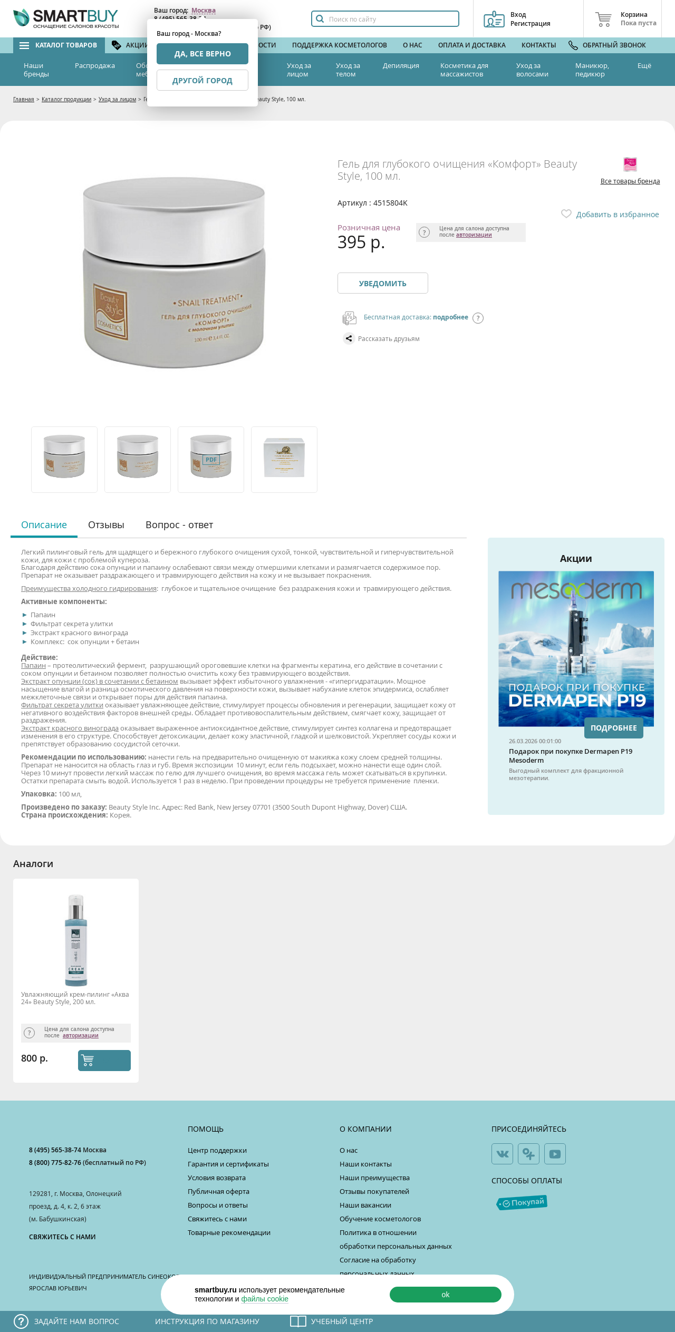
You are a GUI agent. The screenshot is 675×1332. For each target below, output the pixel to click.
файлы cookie (264, 1299)
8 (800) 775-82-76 (56, 1162)
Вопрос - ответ (179, 524)
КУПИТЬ (114, 1060)
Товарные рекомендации (229, 1232)
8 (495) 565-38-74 (56, 1149)
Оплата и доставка (472, 45)
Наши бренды (36, 70)
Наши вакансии (365, 1205)
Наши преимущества (375, 1177)
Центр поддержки (217, 1150)
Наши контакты (366, 1164)
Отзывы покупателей (374, 1191)
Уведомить (383, 283)
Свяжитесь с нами (217, 1218)
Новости (260, 45)
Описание (44, 524)
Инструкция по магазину (207, 1321)
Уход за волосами (532, 70)
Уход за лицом (299, 70)
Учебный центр (342, 1321)
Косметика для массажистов (464, 70)
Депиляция (401, 65)
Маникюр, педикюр (592, 70)
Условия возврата (217, 1177)
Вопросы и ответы (218, 1205)
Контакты (539, 45)
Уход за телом (348, 70)
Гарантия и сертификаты (228, 1164)
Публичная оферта (218, 1191)
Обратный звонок (614, 45)
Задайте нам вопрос (76, 1321)
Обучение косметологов (380, 1218)
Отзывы (106, 524)
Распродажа (95, 65)
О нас (412, 45)
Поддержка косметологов (339, 45)
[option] (65, 459)
